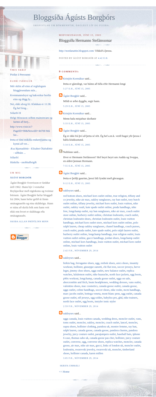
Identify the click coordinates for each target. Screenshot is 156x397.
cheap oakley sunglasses (91, 226)
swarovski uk (103, 349)
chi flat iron (109, 266)
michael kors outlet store (88, 222)
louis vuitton (125, 203)
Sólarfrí (14, 157)
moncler (81, 322)
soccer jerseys (125, 266)
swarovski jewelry (85, 349)
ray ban (132, 326)
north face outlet (72, 301)
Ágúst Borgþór (71, 95)
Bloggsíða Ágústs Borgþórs (74, 17)
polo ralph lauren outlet (125, 230)
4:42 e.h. (103, 58)
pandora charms (118, 330)
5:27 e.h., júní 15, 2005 (76, 88)
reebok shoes (108, 263)
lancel (124, 322)
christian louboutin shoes (77, 218)
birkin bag (68, 263)
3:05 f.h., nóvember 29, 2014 (80, 358)
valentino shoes (71, 286)
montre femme (119, 326)
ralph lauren (69, 330)
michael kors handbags (84, 241)
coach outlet (131, 215)
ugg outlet (126, 293)
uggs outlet (97, 270)
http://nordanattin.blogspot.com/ (76, 50)
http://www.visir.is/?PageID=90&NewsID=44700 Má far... (30, 130)
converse (76, 341)
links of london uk (113, 345)
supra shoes (69, 326)
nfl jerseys (83, 297)
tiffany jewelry (86, 203)
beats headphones (98, 282)
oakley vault (77, 207)
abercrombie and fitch (75, 282)
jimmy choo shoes (80, 270)
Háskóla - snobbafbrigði (23, 162)
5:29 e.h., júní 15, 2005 (76, 106)
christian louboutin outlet (106, 218)
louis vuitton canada (89, 318)
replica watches (113, 341)
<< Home (64, 371)
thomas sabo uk (79, 337)
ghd (120, 297)
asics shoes (122, 263)
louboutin (68, 349)
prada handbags (121, 207)
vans (138, 318)
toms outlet (69, 322)
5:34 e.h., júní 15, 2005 (76, 145)
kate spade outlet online (99, 207)
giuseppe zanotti (93, 266)
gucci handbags (95, 238)
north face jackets (119, 274)
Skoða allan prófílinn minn (29, 221)
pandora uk (103, 326)
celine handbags (85, 289)
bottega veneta (93, 293)
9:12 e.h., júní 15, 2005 (76, 183)
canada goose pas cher (102, 337)
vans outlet (135, 282)
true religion (120, 195)
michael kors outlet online (97, 195)
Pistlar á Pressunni (20, 74)
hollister (78, 266)
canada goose (129, 286)
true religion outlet (123, 234)
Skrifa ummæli (70, 366)
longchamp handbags (100, 234)
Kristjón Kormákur (73, 78)
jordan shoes (112, 238)
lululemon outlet (82, 274)
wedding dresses (118, 282)
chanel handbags (115, 226)
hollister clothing (86, 326)
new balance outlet (115, 270)
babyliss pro (110, 297)
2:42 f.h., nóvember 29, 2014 (80, 250)
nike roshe (116, 289)
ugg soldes (96, 297)
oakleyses (68, 190)
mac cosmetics (90, 286)
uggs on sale (123, 278)
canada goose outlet (104, 278)
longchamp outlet (78, 211)
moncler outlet (126, 318)
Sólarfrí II (15, 112)
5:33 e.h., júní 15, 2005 (76, 123)
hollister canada (79, 353)
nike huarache (100, 274)
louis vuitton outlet (108, 241)
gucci (99, 345)
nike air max (83, 199)
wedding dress (109, 318)
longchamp (86, 278)
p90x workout (71, 278)
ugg (97, 263)
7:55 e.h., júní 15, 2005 (76, 166)
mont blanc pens (111, 293)
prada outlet (84, 230)
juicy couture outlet (83, 334)
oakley (90, 322)
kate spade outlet (101, 230)
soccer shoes (102, 289)
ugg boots (135, 274)
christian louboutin (113, 215)
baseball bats (124, 334)
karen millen (96, 353)
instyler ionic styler (105, 301)
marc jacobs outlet (73, 293)
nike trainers (130, 297)
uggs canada (70, 318)
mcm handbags (132, 289)
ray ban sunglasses (99, 211)
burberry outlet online (89, 215)
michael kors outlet (106, 203)
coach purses (132, 226)
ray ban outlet (119, 199)
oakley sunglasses (101, 199)
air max (75, 345)
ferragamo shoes (85, 263)
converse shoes (95, 341)
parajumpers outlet (105, 334)
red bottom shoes (72, 195)
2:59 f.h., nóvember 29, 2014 (80, 306)
